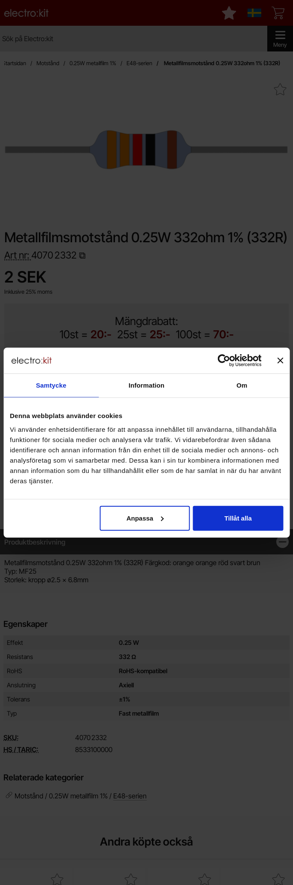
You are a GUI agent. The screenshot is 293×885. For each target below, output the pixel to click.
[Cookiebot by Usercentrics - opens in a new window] (223, 360)
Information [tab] (147, 385)
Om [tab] (241, 385)
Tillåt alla (238, 517)
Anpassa (145, 517)
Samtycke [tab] (51, 385)
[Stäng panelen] (280, 361)
